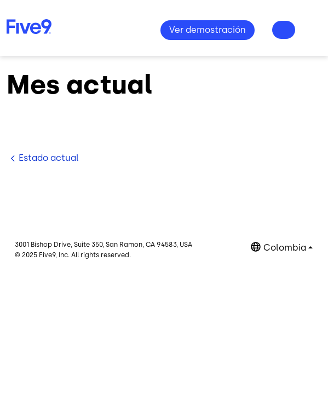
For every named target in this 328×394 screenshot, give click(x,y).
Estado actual (49, 158)
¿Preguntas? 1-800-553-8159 (283, 30)
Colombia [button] (284, 247)
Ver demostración (207, 30)
